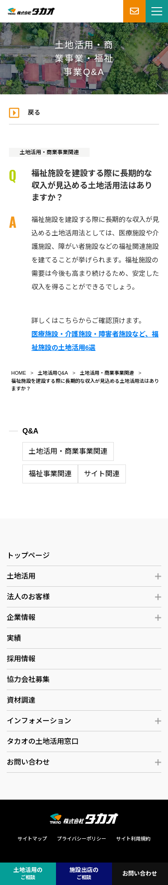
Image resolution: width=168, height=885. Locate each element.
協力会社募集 (28, 679)
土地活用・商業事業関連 (49, 152)
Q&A (30, 431)
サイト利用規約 (133, 838)
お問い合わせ (28, 762)
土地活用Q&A (53, 373)
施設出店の (84, 874)
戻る (34, 112)
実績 (14, 638)
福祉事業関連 (50, 474)
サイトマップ (32, 838)
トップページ (28, 555)
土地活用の (28, 874)
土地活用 (21, 576)
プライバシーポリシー (81, 838)
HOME (18, 373)
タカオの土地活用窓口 (42, 741)
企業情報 (21, 617)
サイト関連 (102, 474)
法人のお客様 (28, 597)
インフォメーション (39, 721)
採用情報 (21, 659)
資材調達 (21, 700)
